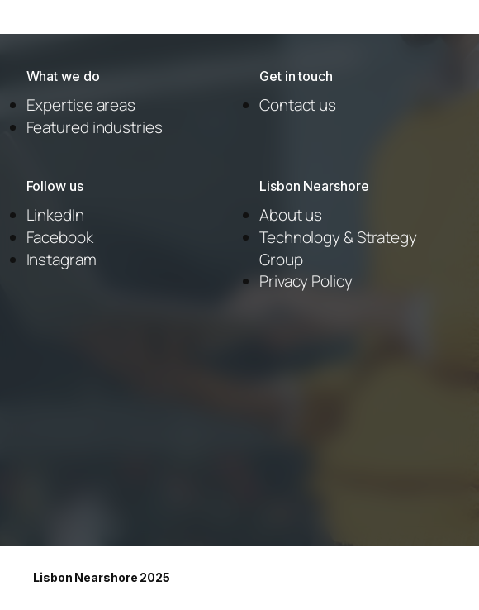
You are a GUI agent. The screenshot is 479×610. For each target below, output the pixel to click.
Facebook (59, 237)
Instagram (61, 259)
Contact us (297, 105)
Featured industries (94, 127)
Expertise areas (81, 105)
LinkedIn (55, 215)
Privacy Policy (306, 281)
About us (290, 215)
